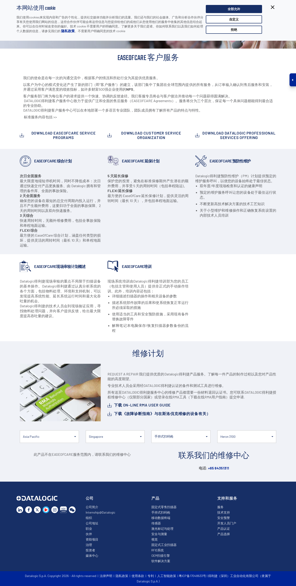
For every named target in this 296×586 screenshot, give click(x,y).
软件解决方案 (160, 561)
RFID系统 (157, 550)
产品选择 (223, 534)
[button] (49, 436)
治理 (89, 545)
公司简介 (92, 507)
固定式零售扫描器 (164, 507)
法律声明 (106, 576)
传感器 (156, 523)
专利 (151, 576)
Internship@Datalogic (100, 512)
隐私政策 (68, 31)
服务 (220, 507)
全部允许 (234, 9)
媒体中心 (92, 555)
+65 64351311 (218, 468)
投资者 (90, 550)
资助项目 (92, 539)
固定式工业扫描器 (164, 545)
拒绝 (234, 30)
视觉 (154, 539)
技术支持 (223, 512)
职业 (89, 528)
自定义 (234, 20)
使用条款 (138, 576)
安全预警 (223, 518)
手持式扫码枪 (160, 512)
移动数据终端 (160, 518)
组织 (89, 518)
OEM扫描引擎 (160, 555)
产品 (155, 498)
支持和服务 (227, 498)
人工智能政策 (166, 576)
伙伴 (89, 534)
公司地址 (92, 523)
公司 (90, 498)
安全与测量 (159, 534)
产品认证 (223, 528)
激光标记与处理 (162, 528)
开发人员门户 (226, 523)
